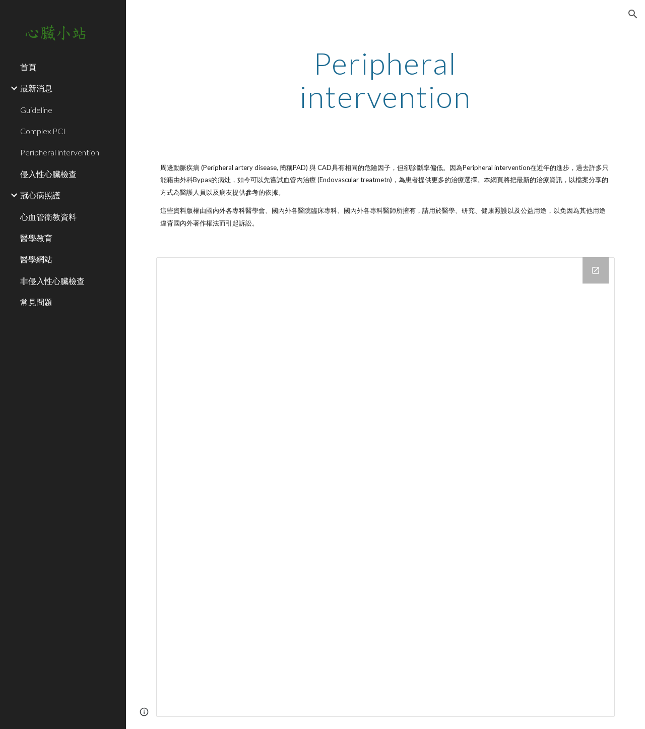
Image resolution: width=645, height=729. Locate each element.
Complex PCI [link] (43, 131)
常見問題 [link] (36, 302)
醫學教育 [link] (36, 238)
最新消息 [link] (36, 88)
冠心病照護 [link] (40, 195)
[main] (385, 79)
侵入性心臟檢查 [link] (48, 174)
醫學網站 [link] (36, 259)
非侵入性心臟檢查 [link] (52, 281)
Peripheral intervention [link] (59, 152)
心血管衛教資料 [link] (48, 216)
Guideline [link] (36, 110)
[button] (633, 14)
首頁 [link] (28, 67)
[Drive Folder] (385, 487)
